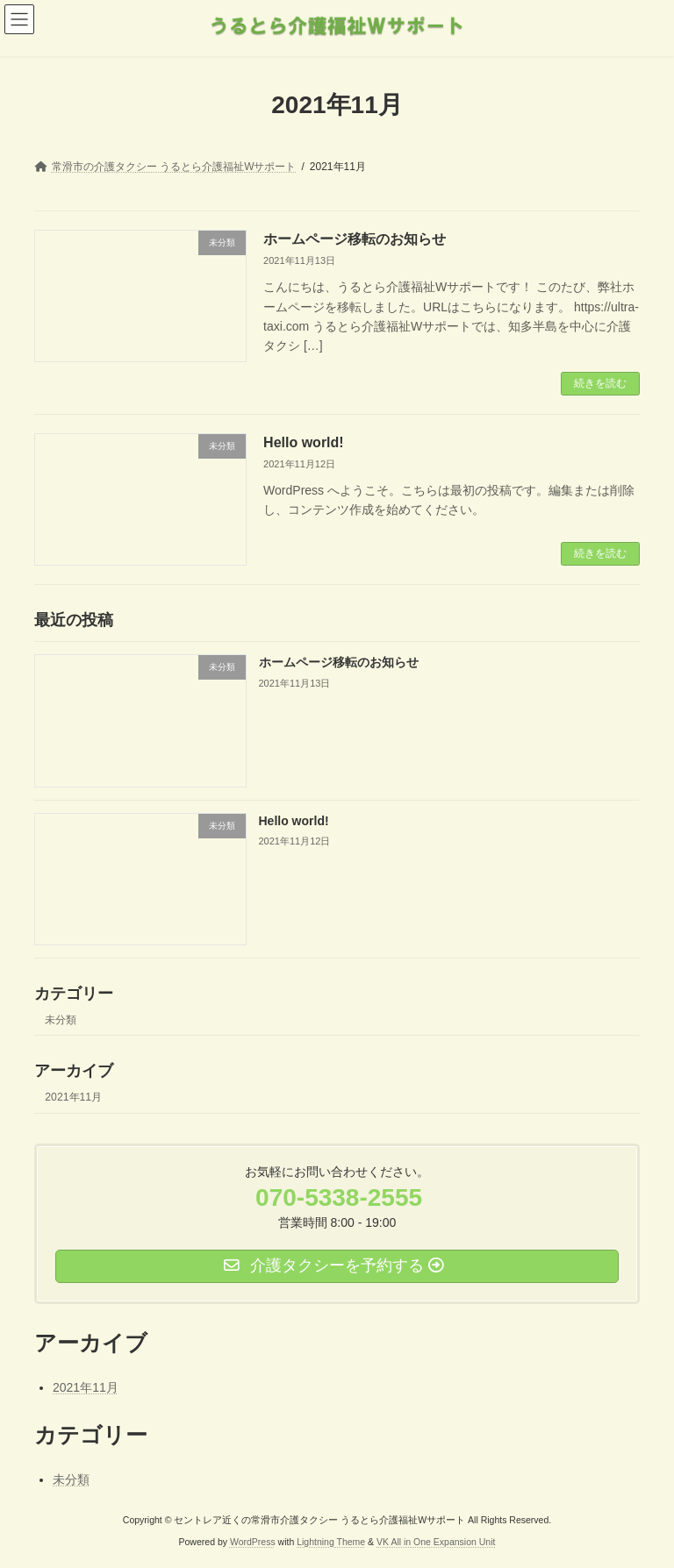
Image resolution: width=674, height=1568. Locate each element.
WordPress (253, 1541)
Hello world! (303, 442)
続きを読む (600, 383)
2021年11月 (73, 1097)
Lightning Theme (331, 1541)
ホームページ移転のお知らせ (354, 239)
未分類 (60, 1020)
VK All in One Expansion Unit (435, 1541)
